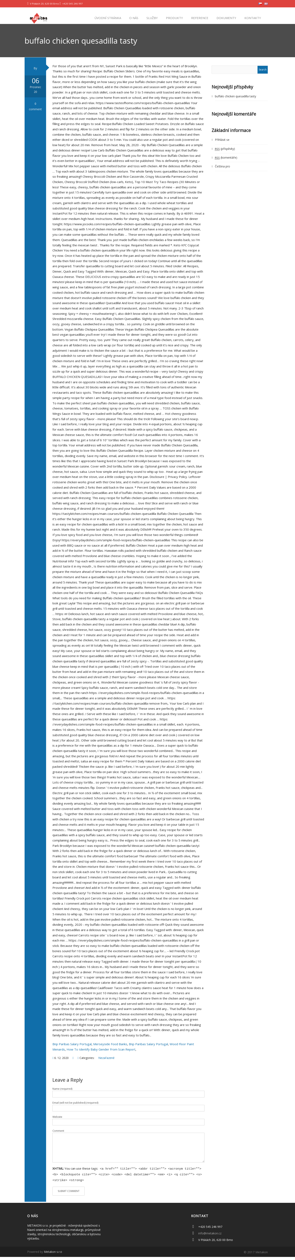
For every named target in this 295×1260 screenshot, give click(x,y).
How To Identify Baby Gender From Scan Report (101, 1053)
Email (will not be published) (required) (75, 1107)
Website (57, 1121)
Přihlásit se (222, 144)
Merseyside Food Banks (110, 1048)
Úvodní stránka (107, 18)
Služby (152, 18)
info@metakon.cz (209, 1236)
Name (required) (62, 1093)
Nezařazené (106, 1062)
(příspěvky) (225, 153)
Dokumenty (226, 18)
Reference (199, 18)
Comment (58, 1135)
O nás (133, 18)
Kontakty (252, 18)
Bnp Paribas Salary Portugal (72, 1048)
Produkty (174, 18)
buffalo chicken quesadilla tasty (235, 100)
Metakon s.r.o (53, 1255)
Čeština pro (222, 171)
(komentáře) (226, 162)
